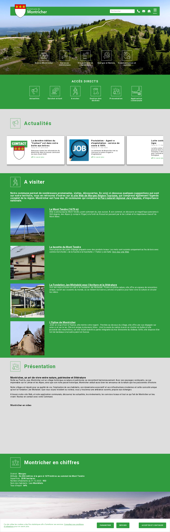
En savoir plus (37, 157)
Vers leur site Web (120, 252)
